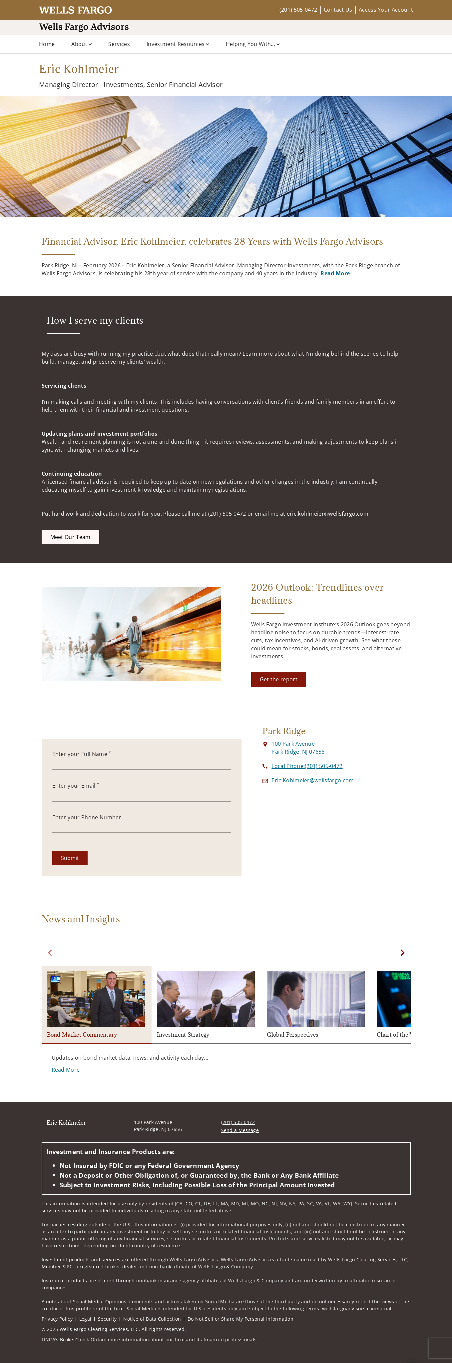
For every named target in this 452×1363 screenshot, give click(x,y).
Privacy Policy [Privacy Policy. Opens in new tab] (57, 1319)
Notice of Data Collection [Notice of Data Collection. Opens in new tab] (152, 1319)
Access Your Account (386, 9)
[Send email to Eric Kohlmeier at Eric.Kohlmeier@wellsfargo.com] (312, 780)
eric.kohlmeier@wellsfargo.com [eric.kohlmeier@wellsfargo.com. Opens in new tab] (327, 513)
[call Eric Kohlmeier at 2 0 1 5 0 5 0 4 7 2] (306, 766)
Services (119, 44)
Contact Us (338, 9)
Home (47, 44)
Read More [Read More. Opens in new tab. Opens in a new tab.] (335, 273)
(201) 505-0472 (298, 9)
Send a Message (240, 1130)
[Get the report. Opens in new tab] (278, 679)
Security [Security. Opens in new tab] (107, 1319)
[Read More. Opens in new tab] (66, 1069)
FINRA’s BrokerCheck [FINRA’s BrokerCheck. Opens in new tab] (65, 1339)
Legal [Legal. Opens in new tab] (85, 1319)
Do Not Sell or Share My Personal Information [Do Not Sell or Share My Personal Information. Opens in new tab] (240, 1319)
